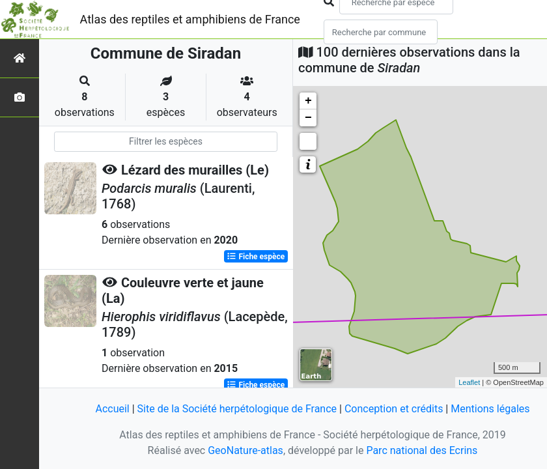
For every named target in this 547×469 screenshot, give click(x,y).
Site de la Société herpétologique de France (237, 409)
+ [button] (308, 101)
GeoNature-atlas (245, 450)
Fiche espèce (256, 256)
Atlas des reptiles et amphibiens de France (190, 19)
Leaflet (469, 382)
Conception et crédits (393, 409)
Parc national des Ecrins (421, 450)
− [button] (308, 118)
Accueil (112, 409)
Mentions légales (490, 409)
